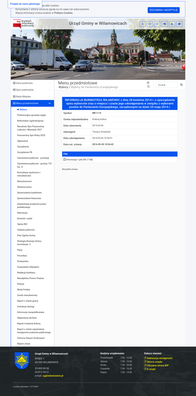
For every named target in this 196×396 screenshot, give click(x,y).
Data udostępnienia (74, 138)
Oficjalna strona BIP (156, 365)
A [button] (142, 23)
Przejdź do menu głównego (25, 3)
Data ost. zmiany (72, 144)
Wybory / (64, 87)
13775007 (34, 386)
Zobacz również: (153, 353)
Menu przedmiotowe (27, 103)
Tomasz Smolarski (101, 132)
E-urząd (149, 369)
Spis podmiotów (25, 89)
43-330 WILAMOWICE (46, 362)
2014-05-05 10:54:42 (103, 144)
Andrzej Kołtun (99, 119)
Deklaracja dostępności (158, 358)
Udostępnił (69, 131)
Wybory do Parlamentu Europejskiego (94, 87)
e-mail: (49, 375)
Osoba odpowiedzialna (75, 119)
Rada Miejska (23, 96)
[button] (165, 24)
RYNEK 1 (40, 358)
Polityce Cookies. (63, 12)
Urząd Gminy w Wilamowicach (98, 23)
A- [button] (157, 23)
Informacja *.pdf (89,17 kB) (78, 159)
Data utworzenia (72, 125)
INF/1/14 (96, 113)
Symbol (67, 113)
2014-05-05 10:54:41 (102, 138)
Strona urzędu (153, 361)
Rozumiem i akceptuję (164, 10)
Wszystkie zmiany (70, 169)
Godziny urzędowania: (112, 353)
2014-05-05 (98, 125)
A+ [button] (150, 23)
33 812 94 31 (42, 372)
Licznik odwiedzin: (21, 386)
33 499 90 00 (42, 368)
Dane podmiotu (24, 83)
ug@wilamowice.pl (53, 375)
